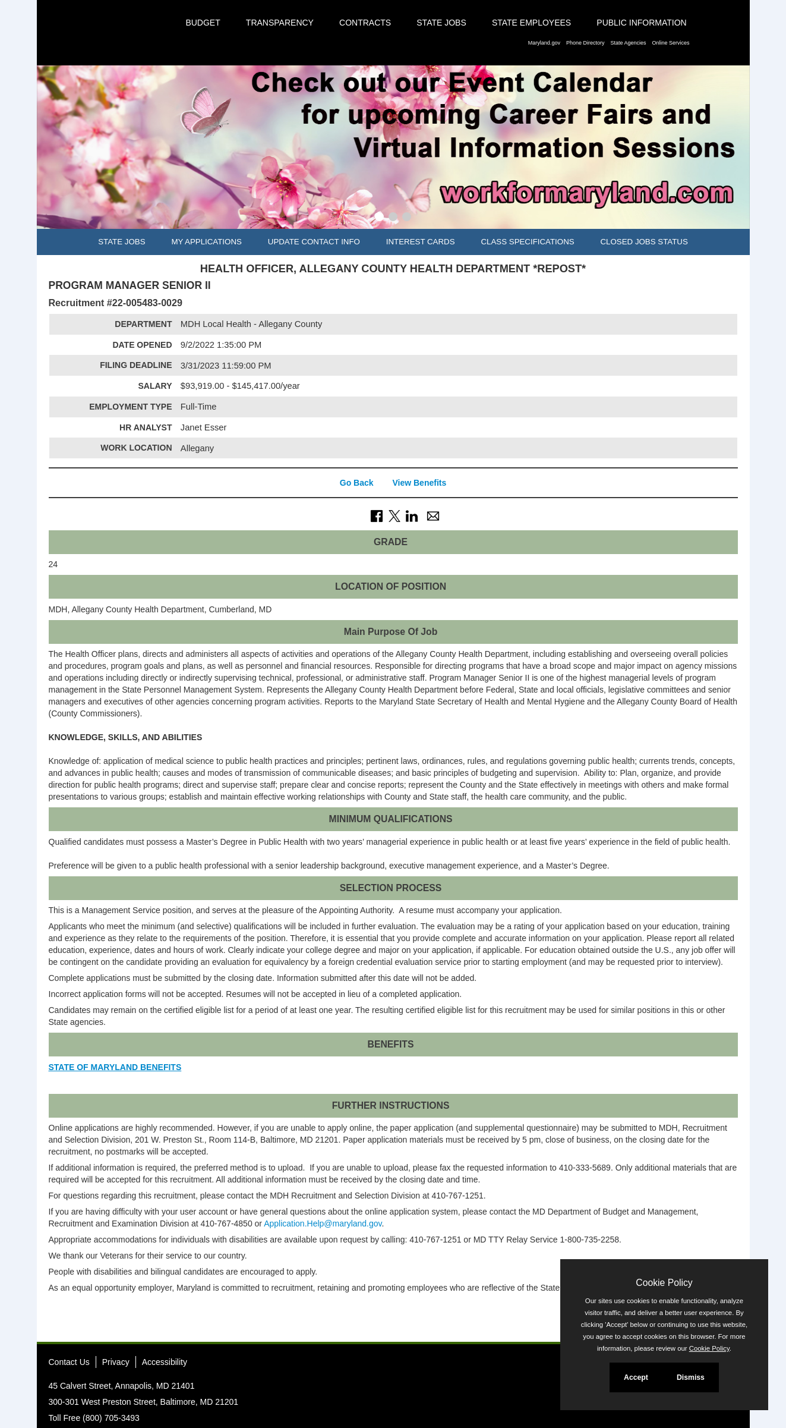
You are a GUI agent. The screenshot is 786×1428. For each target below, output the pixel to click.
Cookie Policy (664, 1283)
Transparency (280, 22)
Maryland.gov (544, 43)
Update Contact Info (314, 241)
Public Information (641, 22)
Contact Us (69, 1362)
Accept (636, 1377)
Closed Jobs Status (644, 241)
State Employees (531, 22)
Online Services (670, 43)
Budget (202, 22)
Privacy (116, 1362)
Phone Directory (585, 43)
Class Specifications (527, 241)
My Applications (206, 241)
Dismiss (691, 1377)
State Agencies (628, 43)
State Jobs (441, 22)
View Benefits (419, 482)
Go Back (357, 482)
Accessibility (164, 1362)
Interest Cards (420, 241)
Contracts (365, 22)
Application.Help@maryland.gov (322, 1223)
